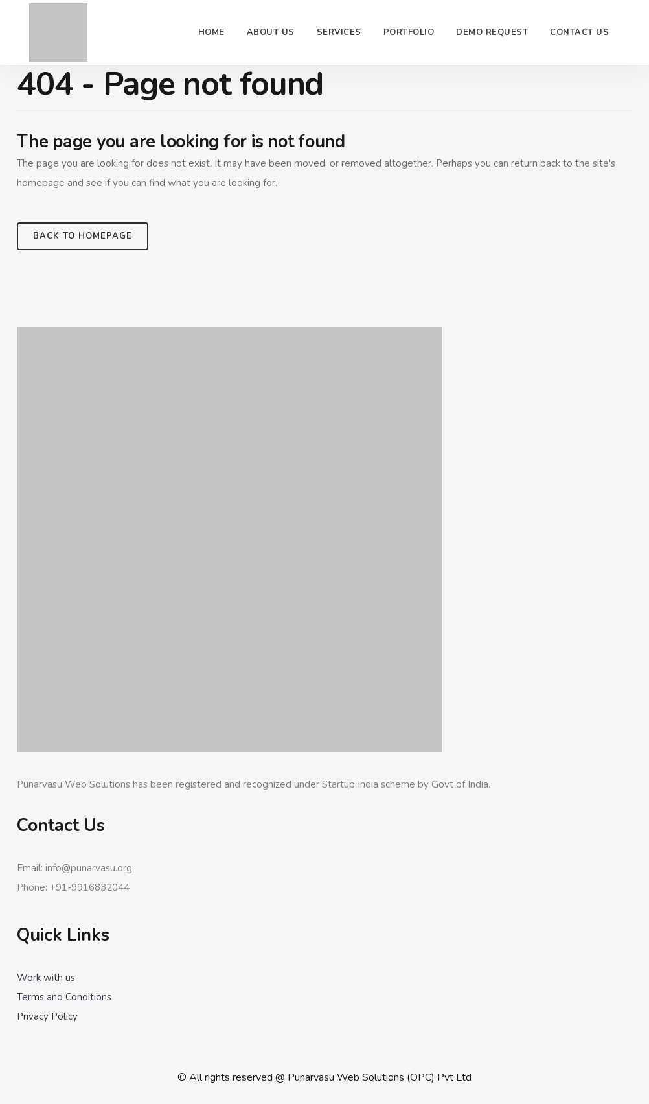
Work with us (46, 977)
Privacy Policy (47, 1016)
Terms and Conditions (64, 997)
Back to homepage (82, 236)
